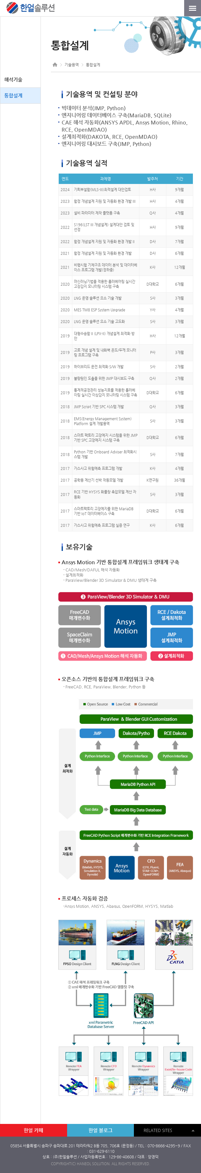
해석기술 (13, 79)
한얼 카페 (33, 1130)
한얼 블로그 (100, 1130)
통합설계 (13, 95)
